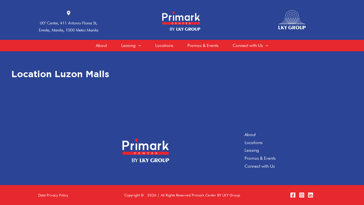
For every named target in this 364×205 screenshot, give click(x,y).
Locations (253, 142)
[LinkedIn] (310, 195)
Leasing (252, 150)
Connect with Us (260, 166)
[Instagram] (302, 195)
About (250, 134)
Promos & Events (260, 158)
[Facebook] (293, 195)
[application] (138, 45)
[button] (53, 195)
